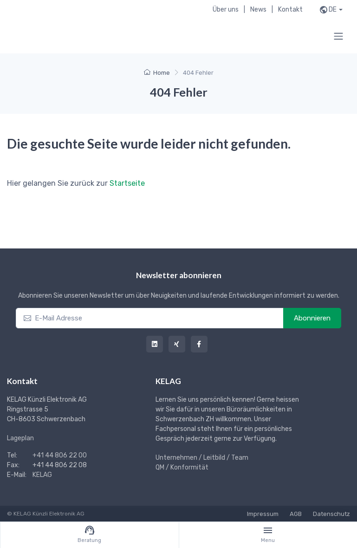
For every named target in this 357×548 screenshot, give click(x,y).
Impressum (263, 513)
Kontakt (290, 9)
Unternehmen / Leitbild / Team (202, 458)
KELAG (42, 475)
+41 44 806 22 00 (59, 455)
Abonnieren (312, 318)
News (258, 9)
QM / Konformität (182, 467)
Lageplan (20, 438)
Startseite (127, 183)
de (333, 9)
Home (157, 72)
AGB (296, 513)
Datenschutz (331, 513)
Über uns (226, 9)
